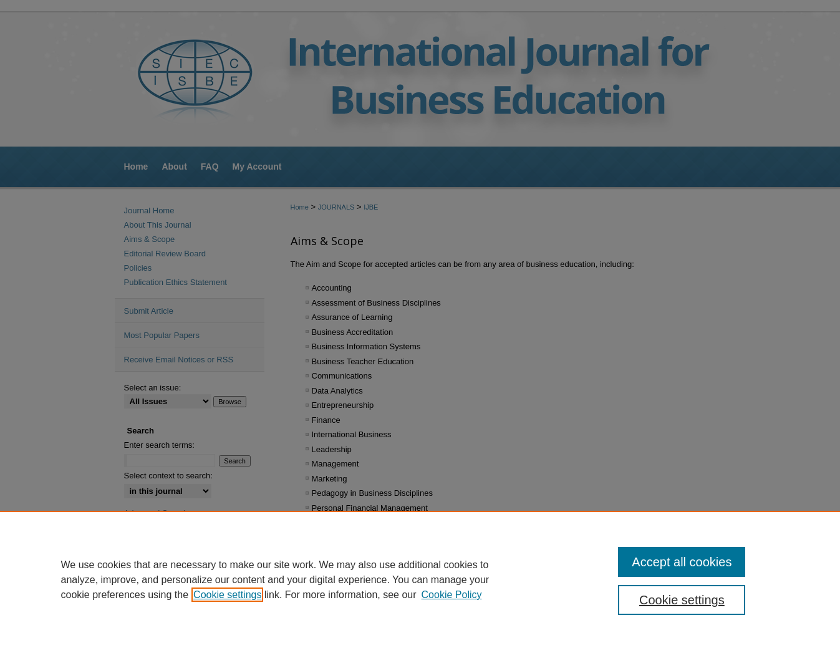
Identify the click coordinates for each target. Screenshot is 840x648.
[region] (420, 579)
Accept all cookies (681, 562)
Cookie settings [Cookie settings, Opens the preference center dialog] (682, 600)
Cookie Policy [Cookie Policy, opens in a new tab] (452, 594)
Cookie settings (227, 594)
